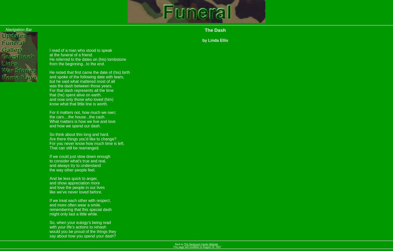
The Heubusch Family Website (201, 244)
